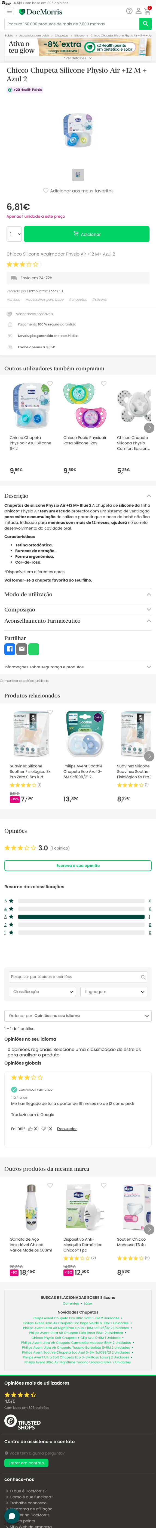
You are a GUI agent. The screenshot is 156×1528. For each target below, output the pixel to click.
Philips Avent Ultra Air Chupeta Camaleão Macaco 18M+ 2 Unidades (76, 1343)
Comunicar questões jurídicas (24, 680)
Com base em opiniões (26, 1408)
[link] (37, 848)
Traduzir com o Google (32, 1114)
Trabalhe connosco (26, 1503)
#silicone (99, 299)
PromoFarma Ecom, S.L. (45, 291)
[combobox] (88, 1016)
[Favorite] (50, 383)
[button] (138, 10)
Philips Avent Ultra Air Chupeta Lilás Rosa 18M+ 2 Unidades (76, 1333)
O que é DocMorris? (26, 1491)
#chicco (13, 299)
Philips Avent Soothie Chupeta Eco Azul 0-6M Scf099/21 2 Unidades (76, 1352)
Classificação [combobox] (44, 992)
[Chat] (129, 11)
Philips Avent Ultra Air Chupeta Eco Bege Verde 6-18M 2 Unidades (76, 1323)
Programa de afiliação (29, 1509)
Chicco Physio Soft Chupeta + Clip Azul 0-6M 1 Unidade (76, 1338)
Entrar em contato (26, 1463)
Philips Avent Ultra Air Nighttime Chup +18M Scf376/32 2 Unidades (76, 1328)
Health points (20, 1521)
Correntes (71, 1303)
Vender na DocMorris (27, 1515)
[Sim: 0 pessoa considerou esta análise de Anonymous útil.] (34, 1128)
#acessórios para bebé (44, 299)
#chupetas (78, 299)
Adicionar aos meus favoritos (78, 191)
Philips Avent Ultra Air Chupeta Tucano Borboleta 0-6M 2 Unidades (76, 1347)
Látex (88, 1303)
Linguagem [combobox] (115, 992)
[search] (145, 24)
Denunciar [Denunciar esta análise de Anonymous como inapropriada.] (67, 1129)
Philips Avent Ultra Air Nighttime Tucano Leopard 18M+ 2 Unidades (78, 1362)
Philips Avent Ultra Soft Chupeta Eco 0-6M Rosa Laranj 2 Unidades (76, 1357)
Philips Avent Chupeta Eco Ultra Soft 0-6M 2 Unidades (76, 1318)
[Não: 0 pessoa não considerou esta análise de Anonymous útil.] (48, 1128)
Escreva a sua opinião (78, 865)
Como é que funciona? (29, 1497)
